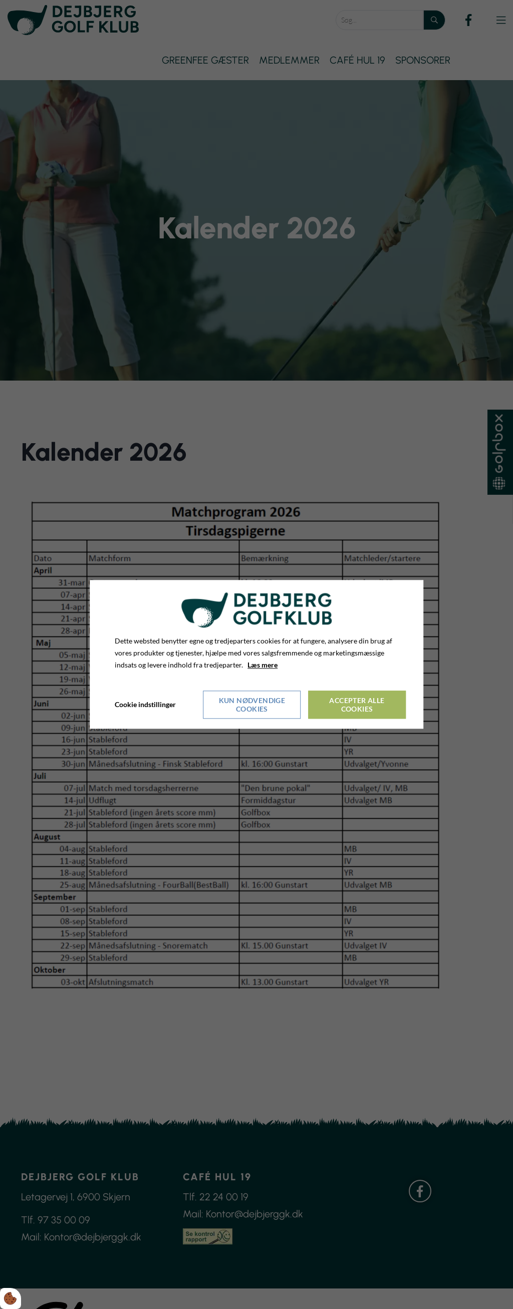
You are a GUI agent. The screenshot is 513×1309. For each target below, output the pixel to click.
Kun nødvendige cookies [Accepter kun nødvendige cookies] (252, 705)
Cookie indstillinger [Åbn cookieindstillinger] (145, 705)
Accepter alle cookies (356, 705)
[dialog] (256, 654)
